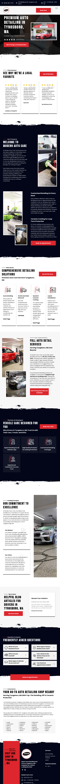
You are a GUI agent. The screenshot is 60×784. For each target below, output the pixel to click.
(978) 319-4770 (8, 3)
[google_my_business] (25, 770)
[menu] (57, 8)
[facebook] (22, 770)
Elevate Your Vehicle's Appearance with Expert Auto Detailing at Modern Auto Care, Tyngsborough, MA (42, 598)
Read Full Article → (37, 611)
